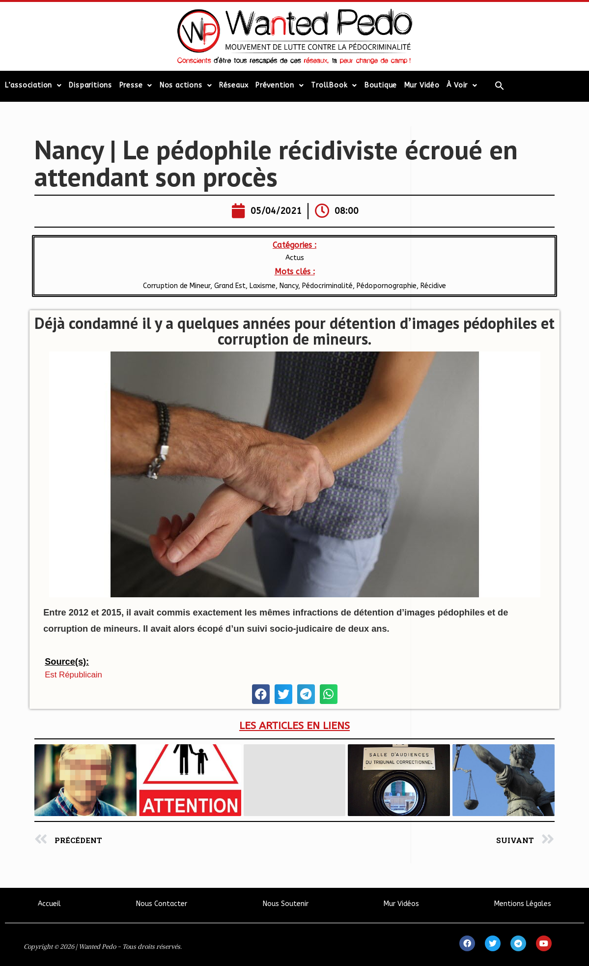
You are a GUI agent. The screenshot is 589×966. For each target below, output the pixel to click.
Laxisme (263, 286)
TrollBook (334, 85)
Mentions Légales (522, 904)
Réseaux (234, 85)
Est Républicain (73, 674)
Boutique (381, 85)
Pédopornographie (387, 286)
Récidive (433, 286)
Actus (294, 258)
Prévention (279, 85)
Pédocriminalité (327, 286)
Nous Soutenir (286, 904)
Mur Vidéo (422, 85)
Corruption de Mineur (176, 286)
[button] (261, 694)
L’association (33, 85)
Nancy (289, 286)
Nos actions (186, 85)
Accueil (49, 904)
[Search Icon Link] (499, 85)
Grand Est (230, 286)
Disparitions (90, 85)
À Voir (462, 85)
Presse (136, 85)
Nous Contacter (161, 904)
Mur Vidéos (401, 904)
